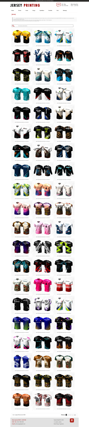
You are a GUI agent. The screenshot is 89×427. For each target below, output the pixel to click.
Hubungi (65, 10)
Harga (34, 10)
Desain (19, 10)
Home (12, 10)
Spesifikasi (42, 10)
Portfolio (50, 10)
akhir (75, 414)
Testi (57, 10)
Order (27, 10)
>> (72, 414)
